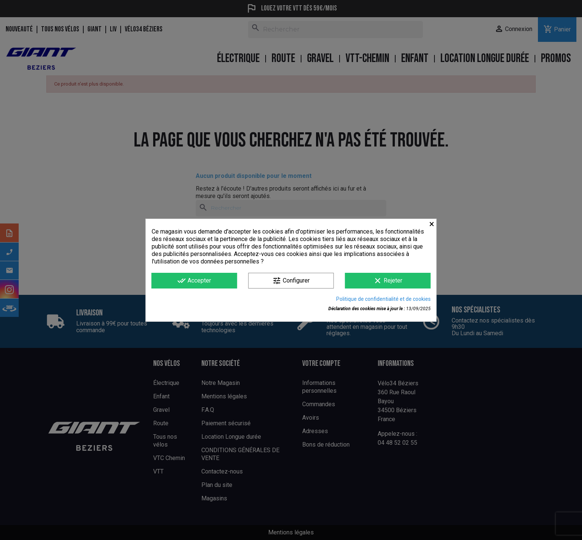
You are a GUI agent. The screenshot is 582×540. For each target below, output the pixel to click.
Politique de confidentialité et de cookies (383, 299)
